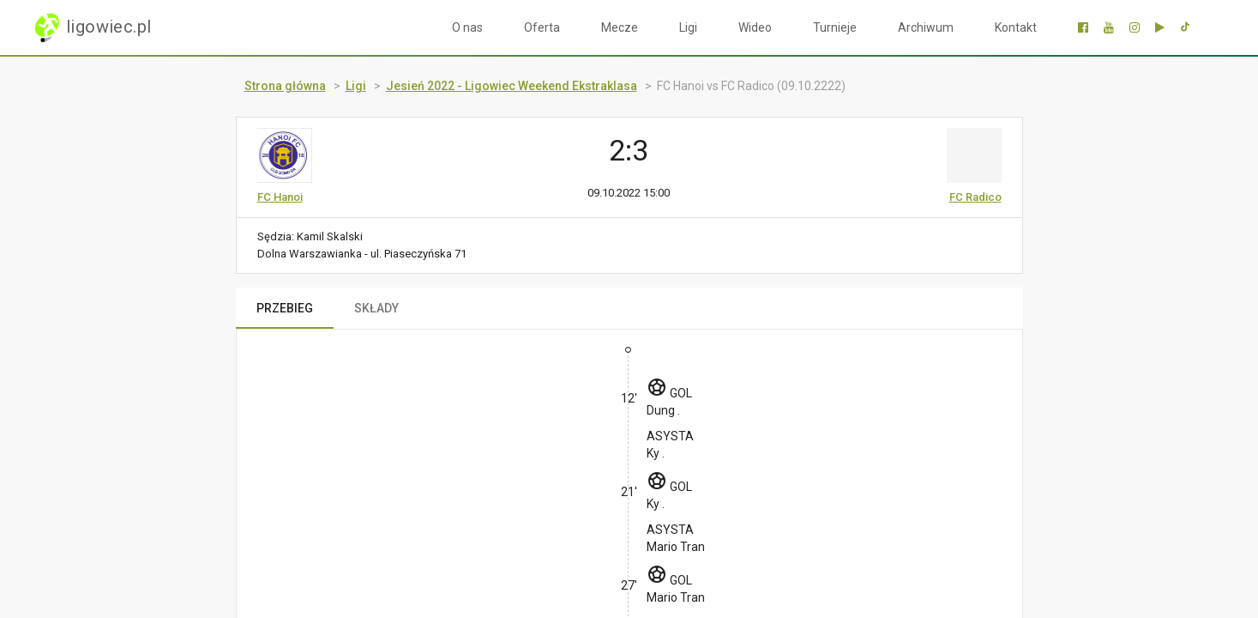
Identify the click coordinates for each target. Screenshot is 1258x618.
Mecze (619, 27)
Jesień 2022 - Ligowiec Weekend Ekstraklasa (511, 86)
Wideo (755, 27)
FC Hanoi (280, 197)
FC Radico (975, 197)
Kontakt (1016, 27)
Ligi (688, 27)
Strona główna (285, 86)
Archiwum (926, 27)
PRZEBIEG (285, 308)
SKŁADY (376, 308)
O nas (467, 27)
